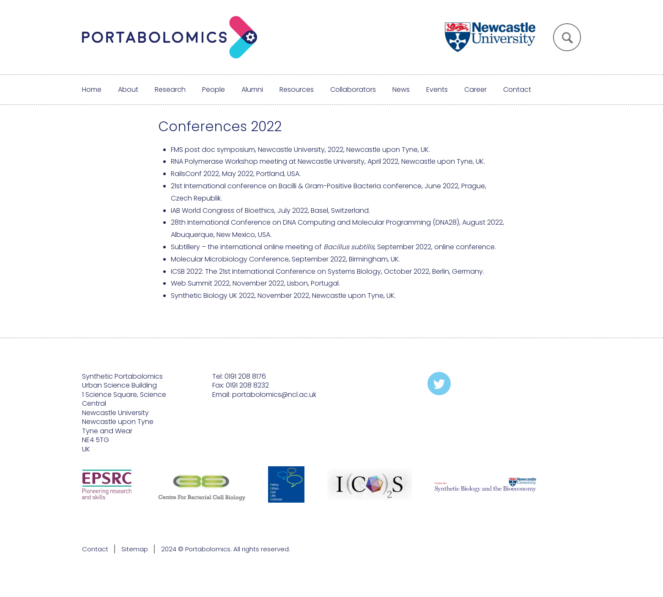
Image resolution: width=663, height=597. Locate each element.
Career (475, 89)
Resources (296, 89)
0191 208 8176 (245, 376)
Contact (517, 89)
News (401, 89)
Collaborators (353, 89)
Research (170, 89)
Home (91, 89)
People (213, 89)
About (128, 89)
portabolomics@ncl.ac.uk (274, 394)
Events (437, 89)
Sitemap (134, 549)
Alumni (252, 89)
